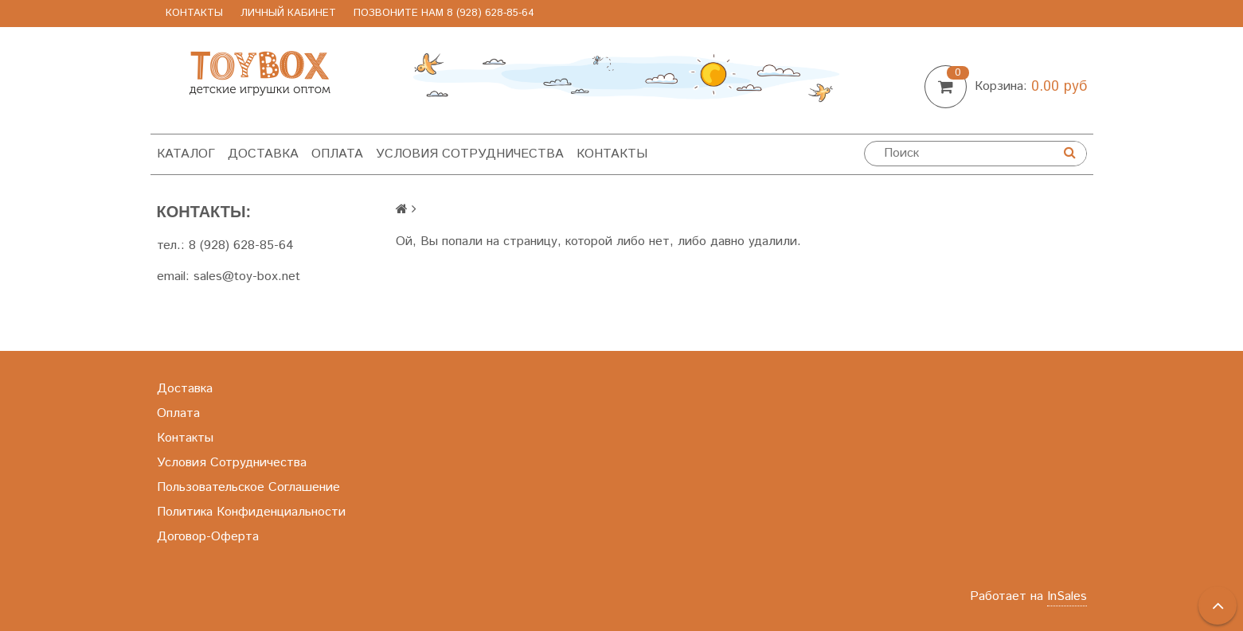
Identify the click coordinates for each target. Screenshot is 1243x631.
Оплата (337, 154)
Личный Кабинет (288, 13)
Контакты (194, 13)
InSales (1067, 596)
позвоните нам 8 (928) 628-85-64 (444, 13)
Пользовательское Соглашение (248, 487)
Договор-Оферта (208, 537)
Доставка (263, 154)
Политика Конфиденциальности (251, 512)
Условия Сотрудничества (470, 154)
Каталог (186, 154)
